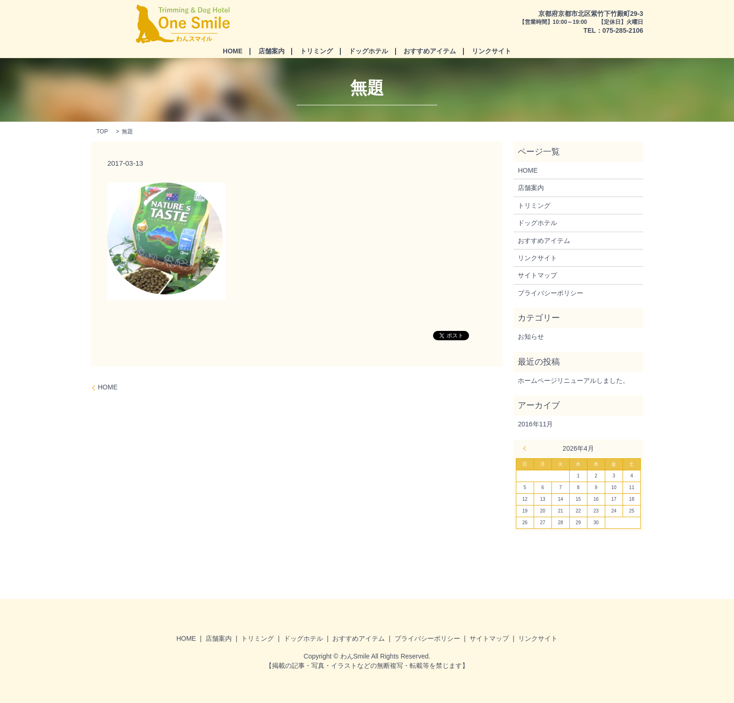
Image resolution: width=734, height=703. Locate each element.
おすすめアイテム (430, 51)
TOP (102, 131)
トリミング (316, 51)
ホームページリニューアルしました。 (573, 380)
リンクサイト (491, 51)
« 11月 (527, 448)
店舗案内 (271, 51)
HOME (232, 51)
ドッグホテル (368, 51)
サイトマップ (537, 275)
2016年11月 (535, 424)
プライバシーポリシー (550, 293)
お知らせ (531, 336)
